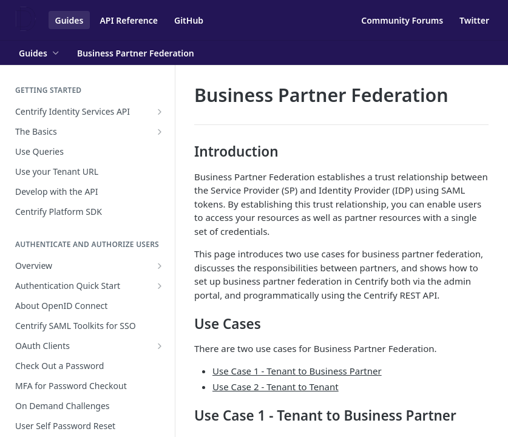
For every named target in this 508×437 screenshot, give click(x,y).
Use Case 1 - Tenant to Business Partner (297, 371)
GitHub (188, 20)
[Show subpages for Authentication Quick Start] (159, 286)
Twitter (474, 20)
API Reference (129, 20)
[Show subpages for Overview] (159, 266)
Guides (69, 20)
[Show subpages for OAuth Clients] (159, 346)
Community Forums (402, 20)
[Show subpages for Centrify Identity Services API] (159, 112)
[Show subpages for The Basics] (159, 132)
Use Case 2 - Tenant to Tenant (275, 387)
